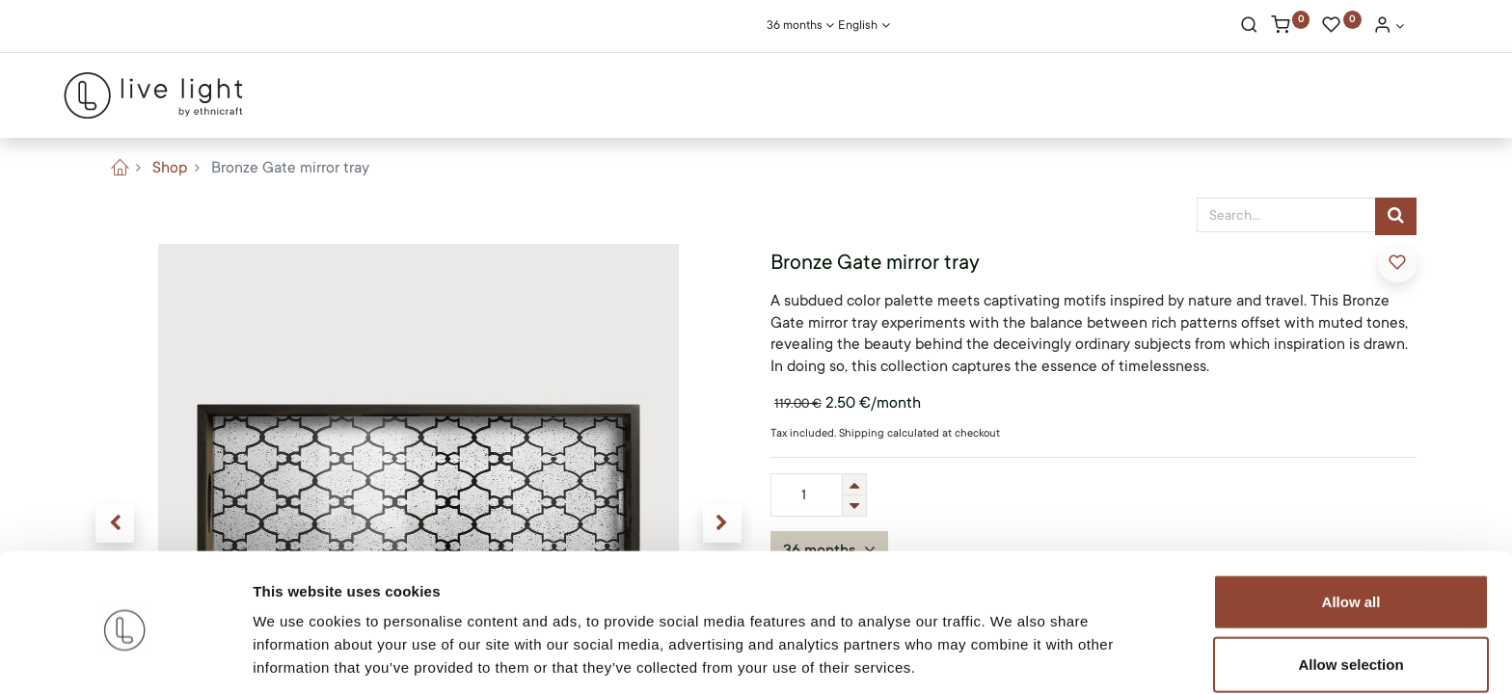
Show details (1012, 656)
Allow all (1351, 528)
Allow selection (1350, 591)
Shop (169, 167)
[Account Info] (1388, 27)
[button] (1397, 263)
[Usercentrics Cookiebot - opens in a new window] (124, 656)
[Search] (1249, 27)
